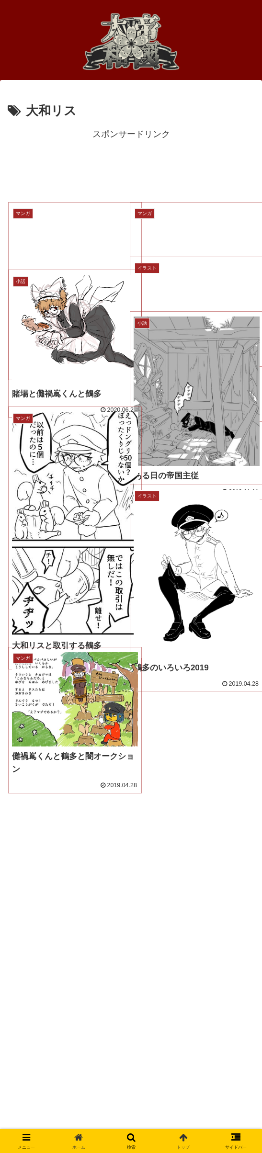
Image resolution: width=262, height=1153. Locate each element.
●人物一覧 (33, 954)
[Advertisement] (131, 166)
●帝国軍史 (33, 979)
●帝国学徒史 (37, 1004)
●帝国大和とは (41, 1029)
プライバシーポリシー (56, 1084)
